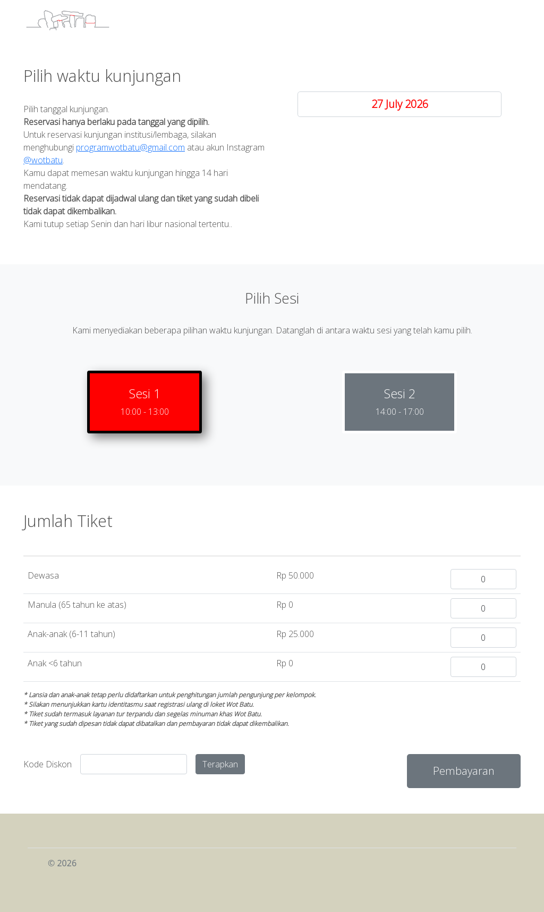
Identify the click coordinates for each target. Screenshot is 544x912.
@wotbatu (43, 160)
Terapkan (220, 764)
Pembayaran (464, 771)
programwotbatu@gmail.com (130, 147)
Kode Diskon (47, 764)
